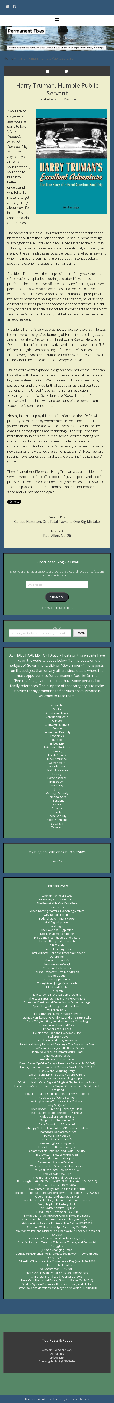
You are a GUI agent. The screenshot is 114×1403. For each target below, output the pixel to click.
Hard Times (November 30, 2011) (57, 1212)
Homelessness (57, 778)
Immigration (57, 781)
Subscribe (57, 597)
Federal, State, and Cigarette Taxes (57, 1196)
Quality (57, 812)
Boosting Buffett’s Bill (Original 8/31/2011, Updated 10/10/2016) (57, 1181)
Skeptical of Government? (57, 1120)
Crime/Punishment (57, 724)
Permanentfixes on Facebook (57, 1162)
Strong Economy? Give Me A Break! (57, 972)
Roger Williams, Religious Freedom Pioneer (57, 953)
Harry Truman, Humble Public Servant (57, 1014)
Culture (57, 728)
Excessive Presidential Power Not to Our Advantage (57, 1002)
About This (57, 705)
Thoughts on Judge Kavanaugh (57, 983)
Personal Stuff (57, 797)
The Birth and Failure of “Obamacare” (57, 1177)
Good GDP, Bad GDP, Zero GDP (57, 1040)
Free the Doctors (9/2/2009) (57, 1059)
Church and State (57, 717)
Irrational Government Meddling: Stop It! (57, 1078)
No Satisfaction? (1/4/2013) (57, 1269)
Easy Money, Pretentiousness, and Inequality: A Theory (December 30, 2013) (57, 1232)
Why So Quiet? (57, 1105)
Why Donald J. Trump (57, 915)
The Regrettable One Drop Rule (57, 903)
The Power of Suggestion (57, 930)
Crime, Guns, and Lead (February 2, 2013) (57, 1276)
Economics (57, 736)
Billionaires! (57, 907)
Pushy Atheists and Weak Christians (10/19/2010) (57, 1273)
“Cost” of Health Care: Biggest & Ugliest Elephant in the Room (57, 1082)
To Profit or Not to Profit (57, 1139)
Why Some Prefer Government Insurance (57, 1166)
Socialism (57, 823)
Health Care (57, 766)
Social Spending (57, 820)
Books (53, 99)
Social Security (57, 816)
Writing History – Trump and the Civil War (57, 1101)
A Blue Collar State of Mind (57, 1116)
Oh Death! (57, 991)
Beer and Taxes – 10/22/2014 (57, 1185)
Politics (57, 804)
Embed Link (57, 743)
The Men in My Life (57, 960)
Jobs (57, 789)
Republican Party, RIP (57, 1174)
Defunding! (57, 956)
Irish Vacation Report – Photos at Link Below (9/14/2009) (57, 1223)
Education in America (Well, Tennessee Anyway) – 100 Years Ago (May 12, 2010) (57, 1255)
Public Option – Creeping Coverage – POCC (57, 1109)
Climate (57, 721)
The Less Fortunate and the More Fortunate (57, 998)
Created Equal (57, 976)
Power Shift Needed (57, 1135)
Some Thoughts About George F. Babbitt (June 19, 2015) (57, 1219)
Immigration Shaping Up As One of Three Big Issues (57, 1215)
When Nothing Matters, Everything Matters (57, 911)
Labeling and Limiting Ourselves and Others (57, 1075)
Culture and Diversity (57, 732)
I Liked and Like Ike (57, 987)
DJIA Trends (57, 945)
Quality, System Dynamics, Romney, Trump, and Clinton (57, 1284)
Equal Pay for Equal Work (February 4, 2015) (57, 1238)
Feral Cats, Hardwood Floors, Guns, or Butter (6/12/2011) (57, 1280)
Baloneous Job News (57, 1055)
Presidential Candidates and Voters (57, 937)
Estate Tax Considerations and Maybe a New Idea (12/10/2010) (57, 1288)
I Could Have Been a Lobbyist (57, 1147)
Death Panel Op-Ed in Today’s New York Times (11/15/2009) (57, 1063)
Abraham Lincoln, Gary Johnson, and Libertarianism (57, 1200)
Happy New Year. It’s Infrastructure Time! (57, 1052)
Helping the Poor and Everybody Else (57, 1033)
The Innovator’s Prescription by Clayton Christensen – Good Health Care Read (57, 1088)
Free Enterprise (57, 759)
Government (57, 762)
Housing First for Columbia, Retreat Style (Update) (57, 1094)
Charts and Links (57, 713)
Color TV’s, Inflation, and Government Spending (57, 1021)
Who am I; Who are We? (57, 896)
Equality (57, 751)
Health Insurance (57, 770)
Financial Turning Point (57, 949)
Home (8, 58)
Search (57, 627)
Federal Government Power (57, 918)
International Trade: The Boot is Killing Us (57, 1113)
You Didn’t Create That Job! (57, 1158)
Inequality (57, 785)
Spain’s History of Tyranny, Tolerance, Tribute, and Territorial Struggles (57, 1244)
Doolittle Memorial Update (57, 934)
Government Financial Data (57, 1025)
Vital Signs (57, 926)
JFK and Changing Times (57, 1250)
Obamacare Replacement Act (57, 1132)
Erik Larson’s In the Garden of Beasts (57, 995)
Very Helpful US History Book (57, 1204)
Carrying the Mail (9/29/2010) (57, 1361)
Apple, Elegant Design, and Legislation (57, 1006)
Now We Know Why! (57, 964)
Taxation (57, 827)
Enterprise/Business (57, 747)
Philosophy (57, 801)
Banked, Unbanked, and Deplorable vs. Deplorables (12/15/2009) (57, 1193)
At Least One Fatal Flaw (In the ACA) (57, 1170)
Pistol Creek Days (57, 1036)
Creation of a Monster (57, 968)
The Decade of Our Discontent (57, 1097)
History (57, 774)
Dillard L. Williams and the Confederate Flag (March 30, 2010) (57, 1261)
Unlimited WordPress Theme (43, 1399)
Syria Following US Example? (57, 1124)
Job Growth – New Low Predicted (57, 1155)
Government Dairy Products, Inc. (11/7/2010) (57, 1189)
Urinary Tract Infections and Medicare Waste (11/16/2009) (57, 1067)
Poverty (57, 808)
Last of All (57, 861)
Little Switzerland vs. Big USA (57, 1208)
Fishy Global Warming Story (57, 1071)
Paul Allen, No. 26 (57, 535)
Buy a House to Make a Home (57, 1265)
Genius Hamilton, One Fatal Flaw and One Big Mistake (57, 521)
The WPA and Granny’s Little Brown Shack (57, 1048)
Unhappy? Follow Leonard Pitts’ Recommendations (57, 1128)
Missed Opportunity (57, 979)
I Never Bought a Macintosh (57, 941)
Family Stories (57, 755)
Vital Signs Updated (57, 922)
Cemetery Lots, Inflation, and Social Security (57, 1151)
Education (57, 740)
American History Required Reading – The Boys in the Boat (57, 1044)
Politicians (70, 99)
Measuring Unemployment (57, 1143)
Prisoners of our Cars (57, 1029)
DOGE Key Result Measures (57, 899)
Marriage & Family (57, 793)
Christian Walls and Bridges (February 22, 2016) (57, 1227)
